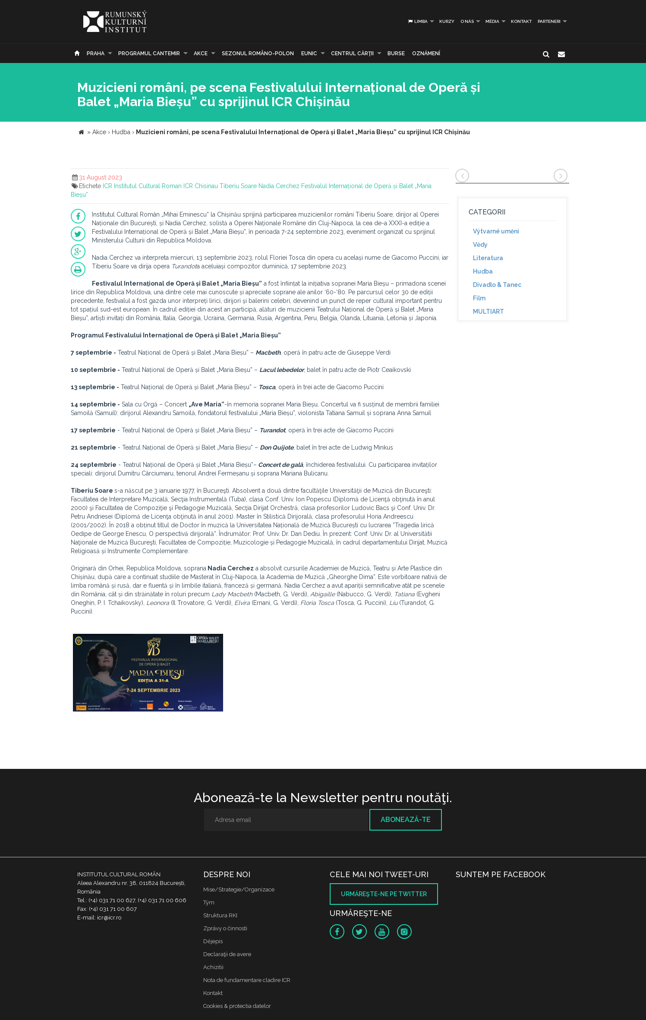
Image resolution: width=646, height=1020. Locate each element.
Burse (396, 53)
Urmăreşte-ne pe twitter (384, 894)
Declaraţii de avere (227, 954)
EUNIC (309, 53)
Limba (417, 21)
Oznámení (426, 53)
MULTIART (488, 311)
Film (479, 298)
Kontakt (521, 21)
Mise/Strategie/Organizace (238, 889)
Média (492, 21)
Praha (95, 53)
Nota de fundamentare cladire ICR (246, 980)
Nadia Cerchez (278, 186)
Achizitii (213, 967)
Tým (208, 902)
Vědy (480, 244)
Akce (201, 53)
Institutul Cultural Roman (148, 186)
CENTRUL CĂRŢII (352, 53)
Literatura (488, 258)
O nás (467, 21)
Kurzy (446, 21)
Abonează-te (406, 819)
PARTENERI (549, 21)
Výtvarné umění (496, 231)
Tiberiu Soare (238, 186)
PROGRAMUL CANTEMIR (149, 53)
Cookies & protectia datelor (237, 1006)
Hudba (483, 271)
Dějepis (213, 941)
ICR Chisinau (200, 186)
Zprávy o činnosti (225, 928)
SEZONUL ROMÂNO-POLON (258, 53)
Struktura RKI (220, 915)
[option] (148, 674)
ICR (107, 186)
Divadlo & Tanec (497, 284)
